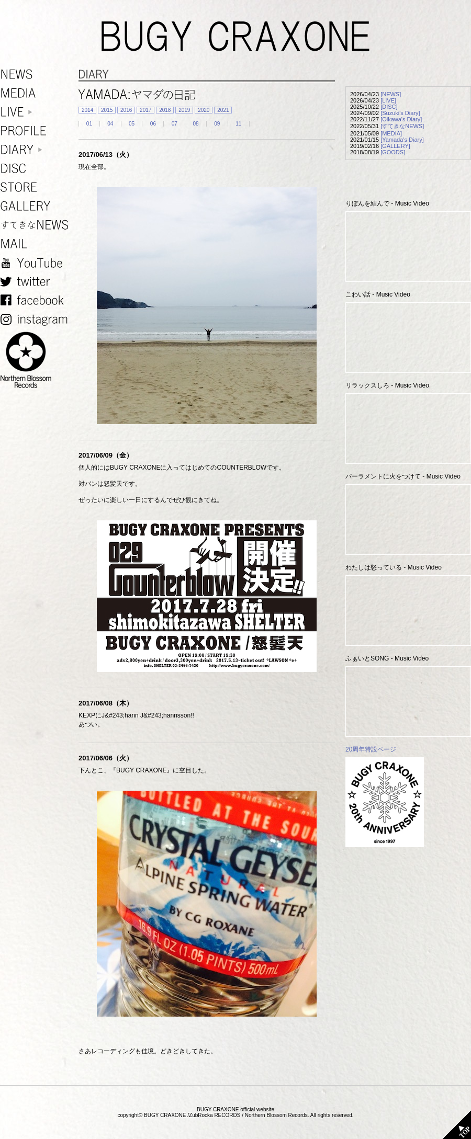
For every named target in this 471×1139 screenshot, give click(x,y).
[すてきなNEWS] (402, 126)
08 (195, 124)
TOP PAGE (457, 1125)
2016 (126, 110)
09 (217, 124)
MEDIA (36, 93)
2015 (107, 110)
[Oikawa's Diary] (401, 119)
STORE (36, 187)
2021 (223, 110)
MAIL (36, 243)
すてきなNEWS (36, 225)
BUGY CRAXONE (235, 37)
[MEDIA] (391, 133)
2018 (165, 110)
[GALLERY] (395, 146)
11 (238, 124)
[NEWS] (390, 94)
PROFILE (36, 131)
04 (110, 124)
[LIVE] (388, 100)
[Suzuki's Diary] (400, 113)
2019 (184, 110)
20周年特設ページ (370, 749)
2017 (145, 110)
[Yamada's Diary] (402, 139)
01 (89, 124)
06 (153, 124)
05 (131, 124)
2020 (203, 110)
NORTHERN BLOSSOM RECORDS (36, 360)
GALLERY (36, 206)
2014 (87, 110)
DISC (36, 168)
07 (174, 124)
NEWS (36, 74)
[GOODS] (392, 152)
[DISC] (388, 107)
